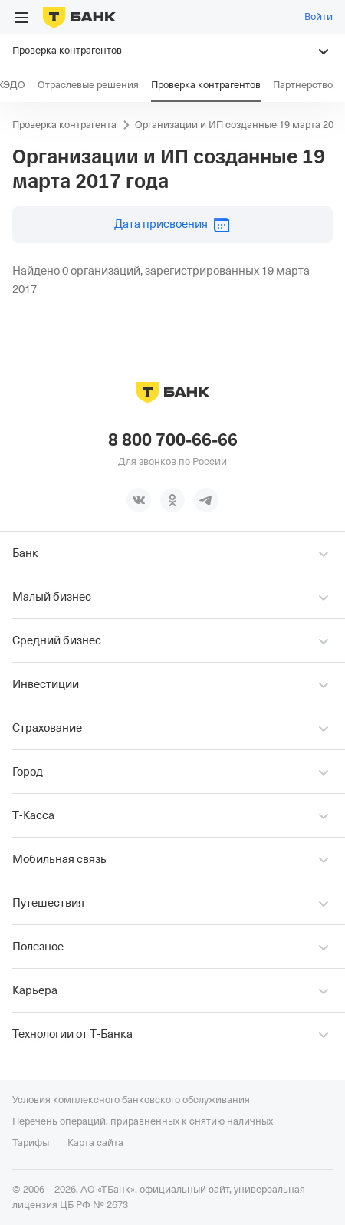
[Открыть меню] (21, 17)
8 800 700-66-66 (173, 440)
